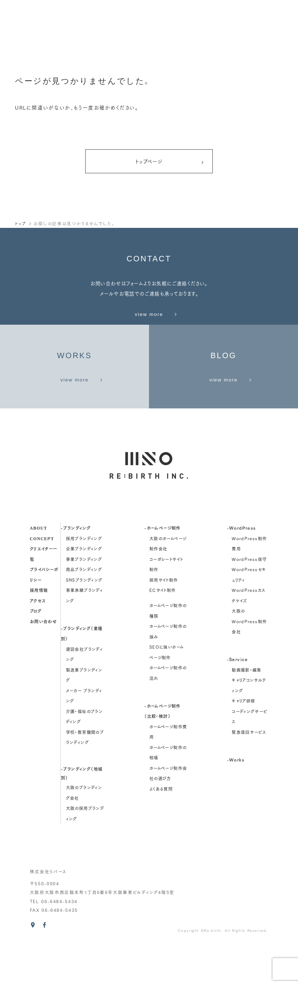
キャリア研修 (243, 742)
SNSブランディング (84, 620)
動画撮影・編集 (247, 710)
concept (42, 579)
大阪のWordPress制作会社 (249, 662)
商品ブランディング (84, 610)
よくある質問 (161, 829)
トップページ (169, 163)
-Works (235, 800)
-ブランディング (76, 569)
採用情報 (39, 631)
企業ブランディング (84, 589)
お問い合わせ (43, 662)
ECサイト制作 (162, 631)
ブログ (36, 652)
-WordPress (241, 569)
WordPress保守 (249, 600)
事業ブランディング (84, 600)
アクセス (38, 641)
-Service (237, 700)
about (38, 569)
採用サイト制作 (163, 620)
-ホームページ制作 (162, 569)
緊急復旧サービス (249, 773)
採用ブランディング (84, 579)
